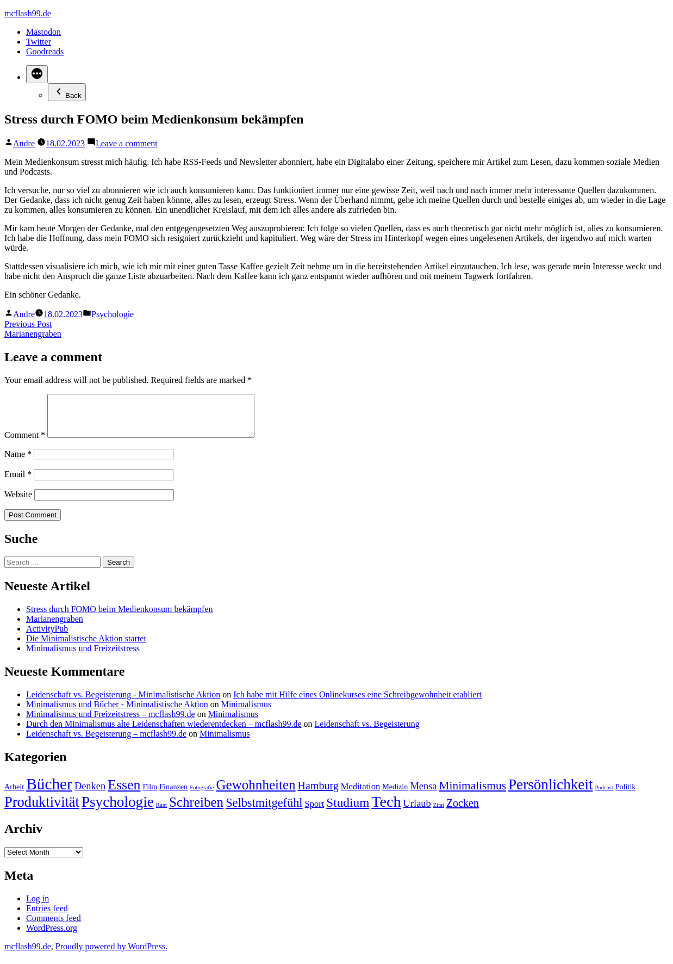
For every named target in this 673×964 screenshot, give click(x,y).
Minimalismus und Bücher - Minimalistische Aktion (117, 712)
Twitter (38, 41)
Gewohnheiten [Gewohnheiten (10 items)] (256, 793)
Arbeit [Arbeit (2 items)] (14, 794)
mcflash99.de (27, 13)
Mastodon (43, 31)
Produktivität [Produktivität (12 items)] (41, 810)
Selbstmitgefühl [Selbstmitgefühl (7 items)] (264, 811)
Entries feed (47, 916)
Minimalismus (246, 712)
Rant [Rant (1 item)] (161, 813)
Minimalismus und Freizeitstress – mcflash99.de (110, 722)
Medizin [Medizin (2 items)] (395, 794)
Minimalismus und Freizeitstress (83, 656)
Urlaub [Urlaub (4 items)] (417, 811)
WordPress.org (51, 936)
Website (18, 502)
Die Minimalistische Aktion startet (86, 646)
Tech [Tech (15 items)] (386, 809)
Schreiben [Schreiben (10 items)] (196, 810)
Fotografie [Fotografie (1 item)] (202, 796)
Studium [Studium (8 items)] (347, 811)
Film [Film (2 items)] (149, 794)
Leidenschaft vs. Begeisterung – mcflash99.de (106, 741)
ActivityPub (47, 636)
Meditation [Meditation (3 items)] (360, 794)
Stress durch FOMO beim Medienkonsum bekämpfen (119, 617)
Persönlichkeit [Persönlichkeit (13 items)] (550, 792)
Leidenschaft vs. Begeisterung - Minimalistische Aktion (123, 702)
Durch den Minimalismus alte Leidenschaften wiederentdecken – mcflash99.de (164, 732)
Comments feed (53, 926)
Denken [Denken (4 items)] (89, 794)
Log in (37, 906)
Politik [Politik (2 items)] (625, 794)
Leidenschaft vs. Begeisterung (367, 732)
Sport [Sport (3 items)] (315, 812)
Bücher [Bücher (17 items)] (49, 792)
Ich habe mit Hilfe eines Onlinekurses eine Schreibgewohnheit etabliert (357, 702)
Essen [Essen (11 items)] (124, 793)
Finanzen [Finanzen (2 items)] (173, 794)
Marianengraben (54, 627)
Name (18, 462)
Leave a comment (127, 143)
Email (18, 482)
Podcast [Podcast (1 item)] (604, 796)
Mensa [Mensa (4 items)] (423, 794)
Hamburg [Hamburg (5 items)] (318, 794)
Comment (24, 443)
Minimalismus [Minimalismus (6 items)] (472, 793)
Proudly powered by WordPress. (111, 954)
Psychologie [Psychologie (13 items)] (118, 810)
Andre (24, 143)
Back (67, 92)
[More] (37, 74)
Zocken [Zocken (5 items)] (462, 811)
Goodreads (45, 51)
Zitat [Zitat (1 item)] (438, 813)
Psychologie (112, 314)
